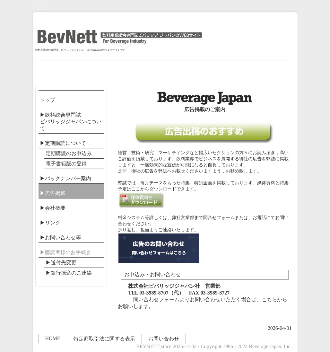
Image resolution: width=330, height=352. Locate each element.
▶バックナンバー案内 (65, 178)
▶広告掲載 (52, 193)
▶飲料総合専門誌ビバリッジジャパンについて (70, 121)
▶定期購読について (63, 143)
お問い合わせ (163, 338)
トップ (47, 100)
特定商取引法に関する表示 (104, 338)
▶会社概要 (52, 208)
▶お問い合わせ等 (60, 237)
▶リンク (50, 222)
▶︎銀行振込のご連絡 (69, 273)
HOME (52, 338)
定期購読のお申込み (69, 153)
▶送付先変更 (61, 262)
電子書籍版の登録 (66, 163)
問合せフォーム (219, 217)
